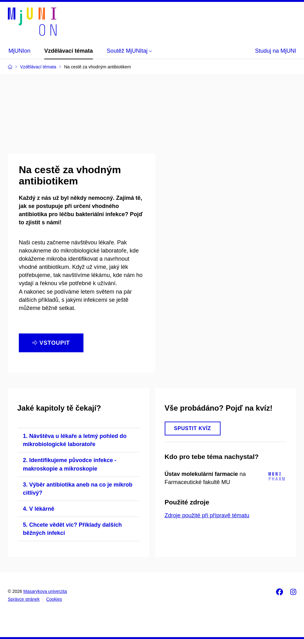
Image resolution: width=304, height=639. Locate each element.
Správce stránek (24, 599)
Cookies (54, 599)
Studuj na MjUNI (275, 51)
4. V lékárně (38, 509)
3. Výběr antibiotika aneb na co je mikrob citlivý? (77, 489)
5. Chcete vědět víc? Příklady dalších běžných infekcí (72, 529)
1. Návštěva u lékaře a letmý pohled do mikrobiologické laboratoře (74, 440)
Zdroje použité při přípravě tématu (207, 515)
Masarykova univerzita (45, 591)
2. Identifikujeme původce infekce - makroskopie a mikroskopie (69, 464)
